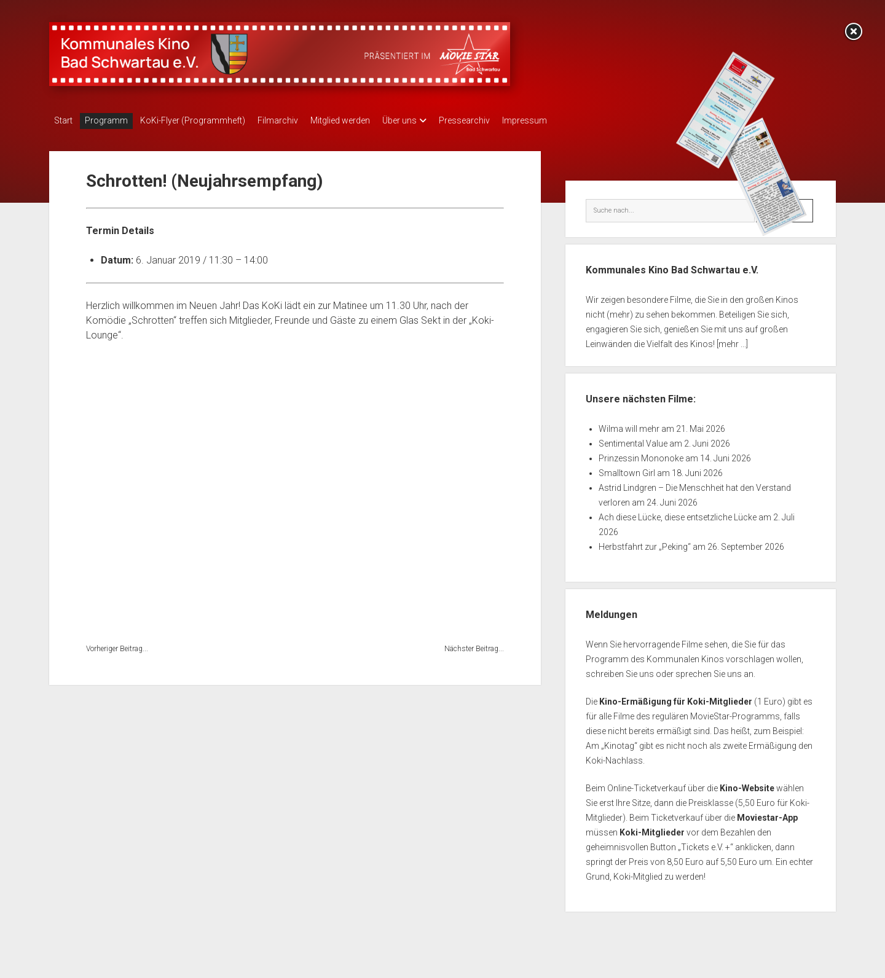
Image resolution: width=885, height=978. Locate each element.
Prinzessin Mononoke (641, 455)
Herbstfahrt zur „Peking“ (645, 543)
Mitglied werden (365, 120)
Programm (112, 120)
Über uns (430, 120)
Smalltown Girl (627, 469)
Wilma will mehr (629, 425)
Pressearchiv (501, 120)
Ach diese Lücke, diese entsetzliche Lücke (678, 513)
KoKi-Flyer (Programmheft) (205, 120)
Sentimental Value (633, 440)
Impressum (567, 120)
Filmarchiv (296, 120)
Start (63, 120)
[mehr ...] (732, 340)
